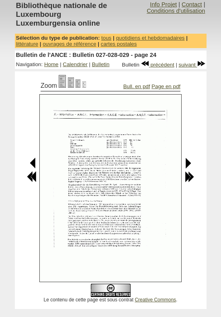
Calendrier (75, 64)
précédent (157, 65)
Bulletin (101, 64)
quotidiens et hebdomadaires (150, 38)
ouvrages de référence (69, 44)
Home (51, 64)
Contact (192, 4)
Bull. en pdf (136, 86)
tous (106, 38)
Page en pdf (165, 86)
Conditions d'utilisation (176, 11)
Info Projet (163, 4)
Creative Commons (155, 300)
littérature (27, 44)
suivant (192, 65)
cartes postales (119, 44)
